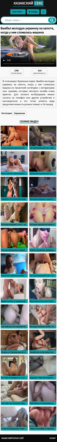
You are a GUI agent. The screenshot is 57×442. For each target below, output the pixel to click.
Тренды (33, 12)
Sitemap (52, 438)
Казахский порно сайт (12, 438)
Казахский (28, 3)
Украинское (19, 113)
